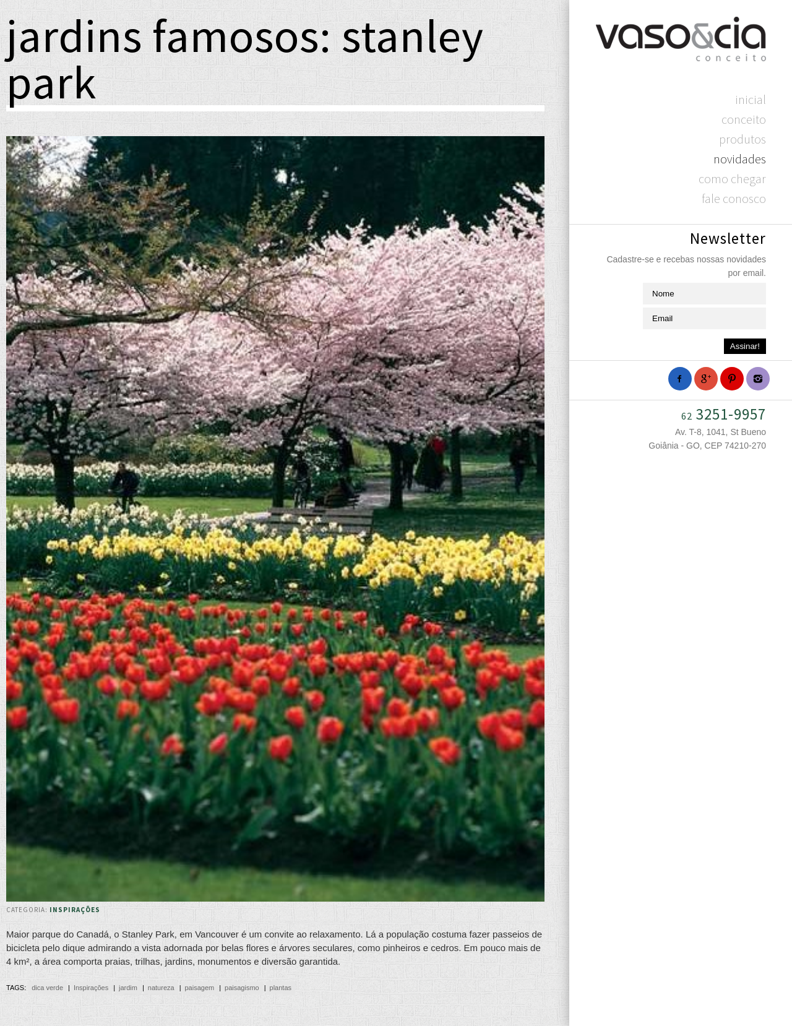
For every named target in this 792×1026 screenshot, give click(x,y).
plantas (280, 987)
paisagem (199, 987)
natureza (161, 987)
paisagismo (242, 987)
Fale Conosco (734, 198)
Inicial (750, 99)
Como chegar (732, 178)
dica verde (47, 987)
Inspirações (75, 909)
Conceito (743, 119)
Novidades (739, 158)
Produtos (742, 139)
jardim (128, 987)
